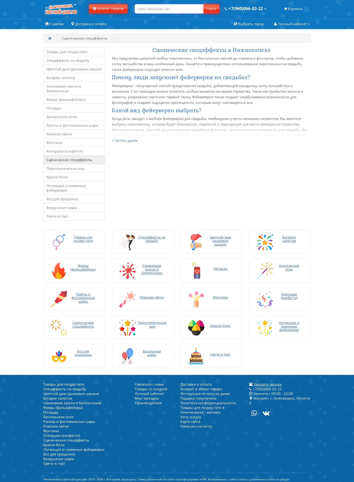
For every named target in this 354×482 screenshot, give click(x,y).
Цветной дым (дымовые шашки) (74, 69)
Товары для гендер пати (67, 51)
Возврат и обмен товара (201, 383)
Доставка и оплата (196, 379)
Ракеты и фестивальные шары (72, 125)
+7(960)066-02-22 (265, 383)
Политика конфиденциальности (208, 397)
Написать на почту (196, 421)
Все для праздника (62, 199)
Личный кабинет (149, 388)
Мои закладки (147, 393)
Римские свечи (59, 134)
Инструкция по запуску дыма (205, 388)
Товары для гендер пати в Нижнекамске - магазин (202, 404)
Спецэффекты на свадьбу (67, 60)
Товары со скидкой (151, 383)
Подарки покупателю (198, 393)
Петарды (53, 108)
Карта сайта (190, 416)
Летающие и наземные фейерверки (66, 188)
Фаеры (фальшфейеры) (66, 99)
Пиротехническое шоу (65, 168)
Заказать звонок (268, 379)
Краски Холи (57, 177)
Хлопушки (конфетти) (64, 151)
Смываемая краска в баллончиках (63, 88)
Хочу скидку (190, 411)
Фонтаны (54, 142)
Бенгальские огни (61, 116)
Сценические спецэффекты (69, 159)
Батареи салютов (60, 77)
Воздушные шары (61, 207)
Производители (148, 397)
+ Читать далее (125, 140)
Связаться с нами (149, 379)
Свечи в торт (57, 216)
